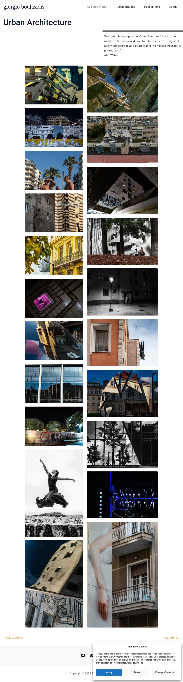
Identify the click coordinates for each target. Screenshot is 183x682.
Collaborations (127, 6)
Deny (137, 672)
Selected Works (99, 6)
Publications (153, 6)
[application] (109, 6)
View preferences (165, 672)
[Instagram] (91, 655)
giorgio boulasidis (23, 7)
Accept (109, 672)
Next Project (173, 637)
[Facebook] (83, 655)
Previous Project (12, 637)
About (173, 6)
